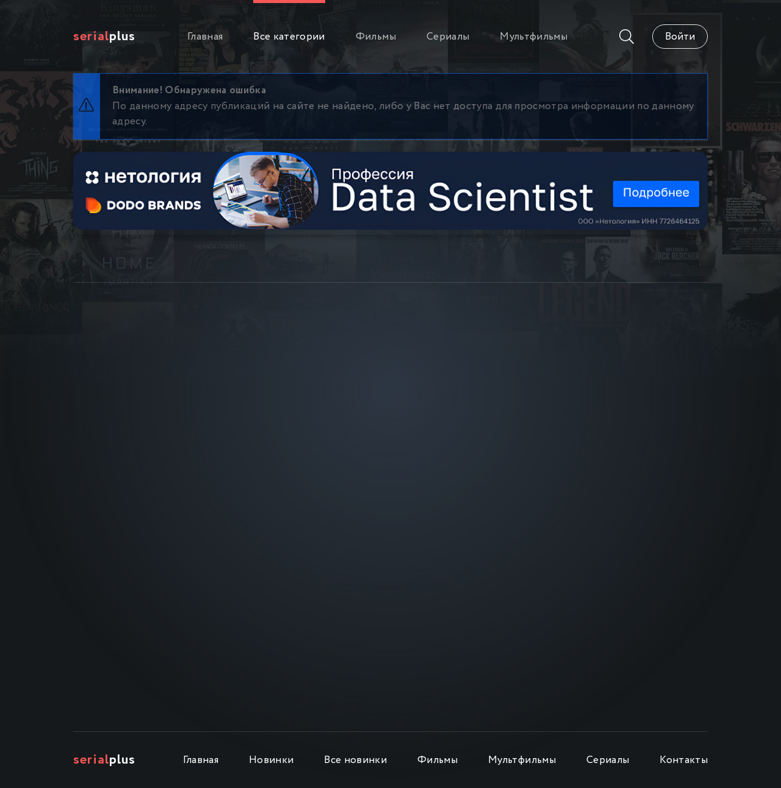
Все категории (289, 36)
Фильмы (376, 36)
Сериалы (447, 36)
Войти (680, 36)
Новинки (271, 760)
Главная (205, 36)
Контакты (684, 760)
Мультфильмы (533, 36)
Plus (104, 36)
